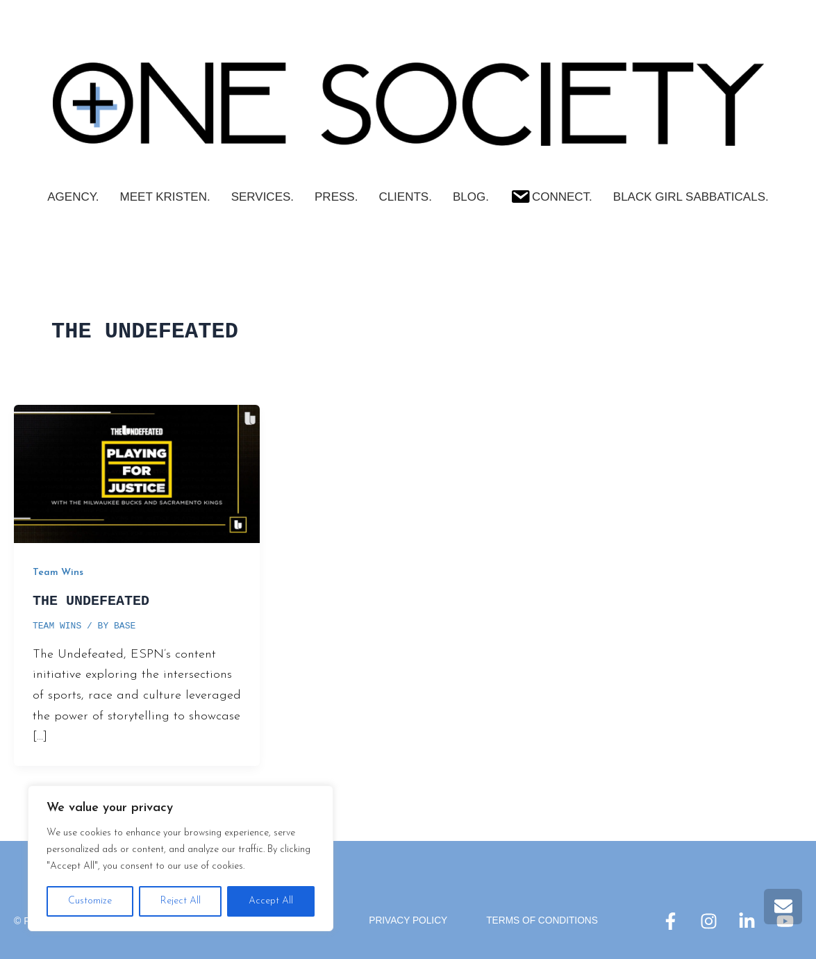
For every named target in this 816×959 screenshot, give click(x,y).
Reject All (180, 901)
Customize (90, 901)
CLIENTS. (405, 196)
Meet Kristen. (165, 196)
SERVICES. (262, 196)
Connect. (551, 195)
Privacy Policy (407, 920)
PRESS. (336, 196)
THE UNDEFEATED (91, 601)
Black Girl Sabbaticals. (691, 196)
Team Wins (58, 572)
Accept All (271, 901)
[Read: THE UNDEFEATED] (137, 473)
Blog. (471, 196)
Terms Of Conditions (543, 920)
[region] (180, 858)
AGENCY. (73, 196)
